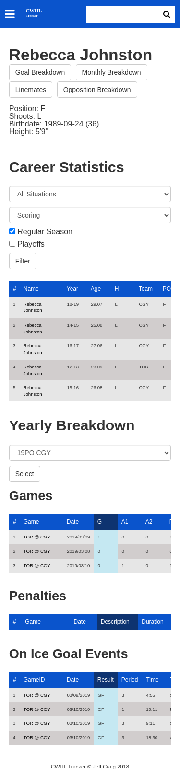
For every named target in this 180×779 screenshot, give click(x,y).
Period (129, 679)
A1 (125, 521)
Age (96, 289)
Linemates (31, 89)
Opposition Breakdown (97, 89)
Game (31, 521)
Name (31, 289)
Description (115, 622)
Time (152, 679)
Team (146, 289)
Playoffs (31, 244)
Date (73, 521)
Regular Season (44, 232)
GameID (34, 679)
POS (169, 289)
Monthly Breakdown (111, 72)
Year (72, 289)
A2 (149, 521)
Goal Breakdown (40, 72)
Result (105, 679)
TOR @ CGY (37, 536)
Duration (152, 622)
